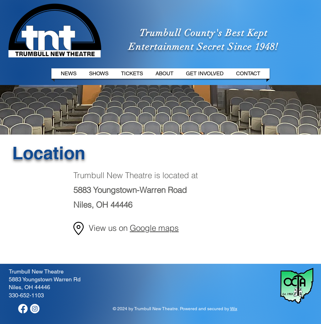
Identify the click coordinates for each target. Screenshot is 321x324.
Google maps (154, 228)
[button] (98, 73)
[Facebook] (23, 308)
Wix (233, 308)
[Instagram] (34, 308)
